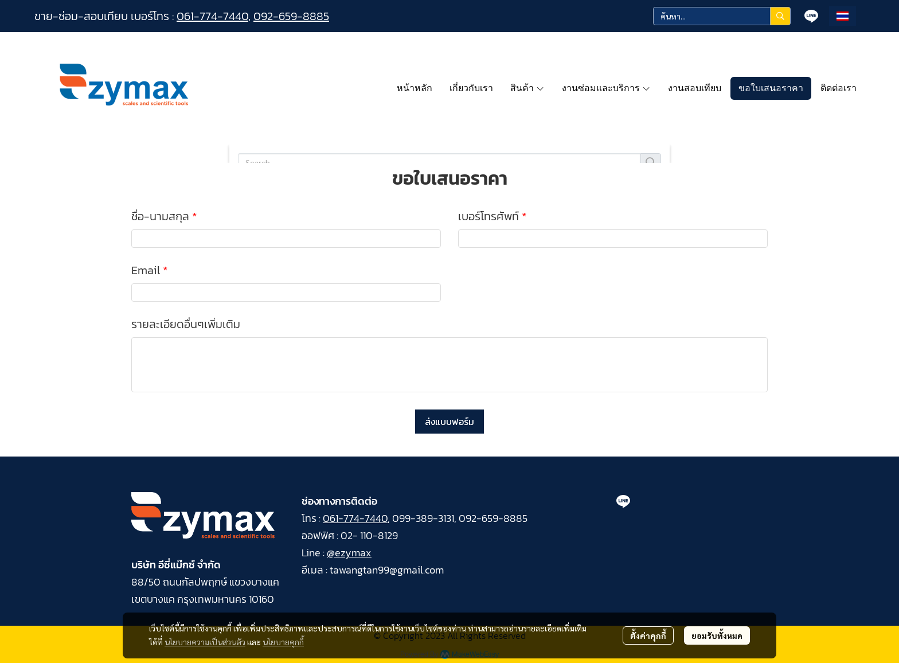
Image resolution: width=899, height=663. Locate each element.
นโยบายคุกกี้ (283, 642)
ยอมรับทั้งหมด (716, 635)
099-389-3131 (423, 518)
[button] (722, 16)
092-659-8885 (291, 16)
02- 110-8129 (369, 535)
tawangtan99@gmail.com (387, 570)
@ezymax (349, 552)
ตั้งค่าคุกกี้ (648, 635)
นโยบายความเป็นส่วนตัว (205, 642)
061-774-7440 (212, 16)
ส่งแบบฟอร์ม (449, 421)
